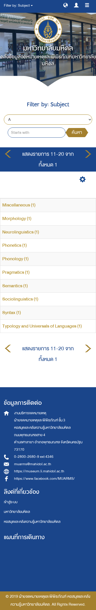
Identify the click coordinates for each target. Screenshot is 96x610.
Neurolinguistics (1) (20, 232)
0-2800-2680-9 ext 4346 (34, 456)
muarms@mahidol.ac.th (32, 464)
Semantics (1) (15, 286)
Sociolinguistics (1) (20, 299)
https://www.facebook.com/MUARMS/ (44, 478)
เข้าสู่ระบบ (10, 502)
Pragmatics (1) (15, 272)
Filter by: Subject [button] (18, 5)
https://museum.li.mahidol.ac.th (39, 471)
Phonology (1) (15, 259)
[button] (65, 5)
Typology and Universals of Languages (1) (42, 326)
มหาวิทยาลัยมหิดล (17, 512)
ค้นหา (77, 132)
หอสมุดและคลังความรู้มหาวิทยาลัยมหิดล (32, 521)
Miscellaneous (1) (18, 205)
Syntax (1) (11, 313)
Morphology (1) (16, 219)
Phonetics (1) (14, 245)
